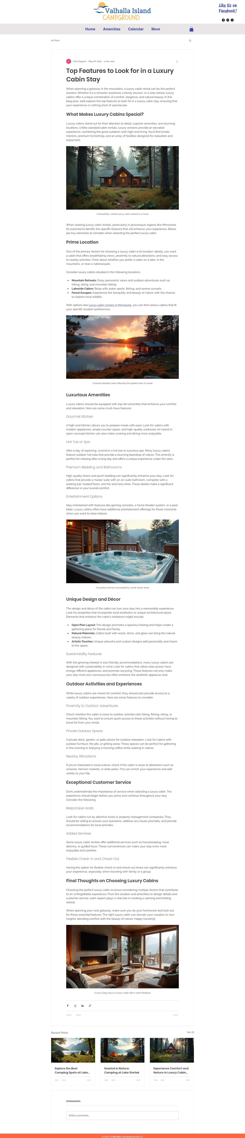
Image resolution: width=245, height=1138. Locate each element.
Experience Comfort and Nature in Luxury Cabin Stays (171, 1070)
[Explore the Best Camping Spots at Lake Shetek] (73, 1050)
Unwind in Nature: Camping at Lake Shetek (121, 1070)
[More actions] (177, 61)
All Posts (55, 40)
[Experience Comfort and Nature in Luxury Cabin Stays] (172, 1050)
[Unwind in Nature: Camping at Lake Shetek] (123, 1050)
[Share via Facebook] (67, 1005)
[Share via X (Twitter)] (75, 1005)
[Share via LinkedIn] (82, 1005)
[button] (191, 28)
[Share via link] (90, 1005)
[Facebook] (223, 20)
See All (190, 1032)
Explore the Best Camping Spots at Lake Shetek (71, 1070)
